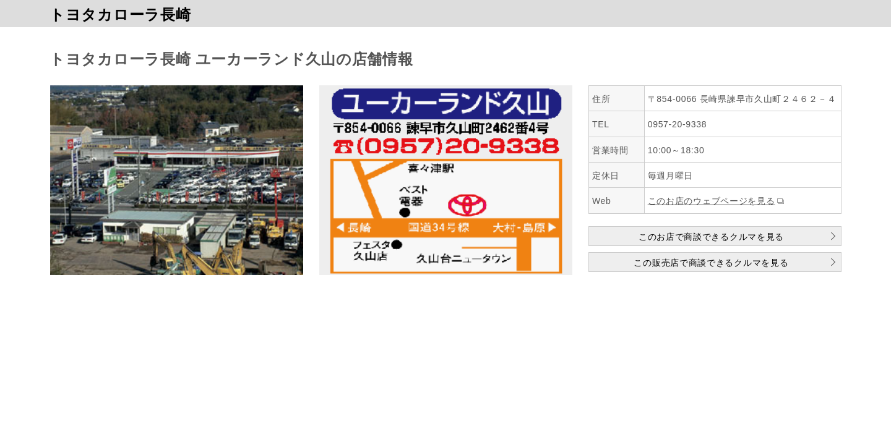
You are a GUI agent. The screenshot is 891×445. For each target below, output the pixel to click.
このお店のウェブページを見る (711, 201)
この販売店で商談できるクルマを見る (711, 263)
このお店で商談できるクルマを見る (711, 237)
